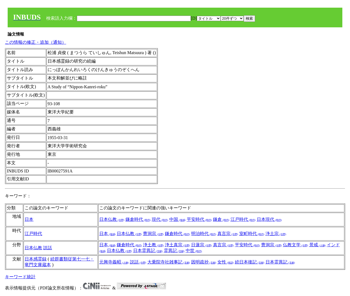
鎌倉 (221, 219)
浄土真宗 (177, 244)
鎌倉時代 (138, 219)
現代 (160, 219)
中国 (177, 219)
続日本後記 (249, 262)
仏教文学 (295, 244)
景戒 (317, 244)
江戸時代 (243, 219)
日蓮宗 (201, 244)
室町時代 (251, 233)
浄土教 (153, 244)
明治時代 (203, 233)
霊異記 (174, 250)
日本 (29, 219)
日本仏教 (111, 219)
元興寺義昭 (114, 262)
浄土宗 (276, 233)
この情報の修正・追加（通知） (35, 42)
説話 (47, 247)
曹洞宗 (153, 233)
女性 (225, 262)
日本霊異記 (148, 250)
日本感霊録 (35, 259)
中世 (194, 250)
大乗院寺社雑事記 (168, 262)
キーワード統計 (20, 276)
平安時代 (199, 219)
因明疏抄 (203, 262)
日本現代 (269, 219)
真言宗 (227, 233)
